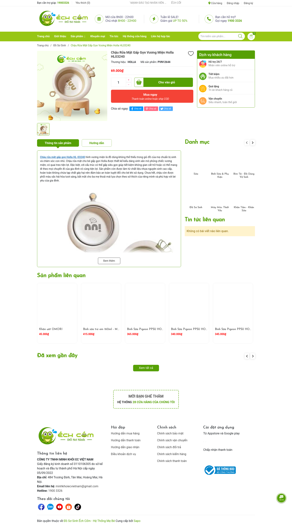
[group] (72, 85)
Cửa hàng (215, 3)
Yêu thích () (83, 2)
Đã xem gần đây (57, 355)
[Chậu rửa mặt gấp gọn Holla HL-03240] (62, 157)
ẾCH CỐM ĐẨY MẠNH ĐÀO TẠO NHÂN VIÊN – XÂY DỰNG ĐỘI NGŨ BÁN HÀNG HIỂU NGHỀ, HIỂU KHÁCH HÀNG (144, 2)
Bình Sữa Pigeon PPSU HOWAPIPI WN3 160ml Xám (249, 329)
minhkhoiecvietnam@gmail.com (77, 486)
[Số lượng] (118, 82)
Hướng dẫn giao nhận (125, 447)
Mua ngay (150, 97)
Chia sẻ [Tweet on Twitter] (165, 108)
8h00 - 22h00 (127, 21)
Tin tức (114, 36)
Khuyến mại (97, 36)
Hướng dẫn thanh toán (126, 440)
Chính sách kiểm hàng (171, 454)
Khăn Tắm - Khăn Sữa (244, 209)
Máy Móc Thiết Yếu (220, 209)
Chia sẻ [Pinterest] (150, 108)
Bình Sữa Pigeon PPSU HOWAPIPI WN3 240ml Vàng (161, 329)
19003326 (63, 2)
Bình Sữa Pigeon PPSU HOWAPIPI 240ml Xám (201, 329)
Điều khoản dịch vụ (123, 454)
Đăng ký (248, 3)
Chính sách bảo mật (170, 433)
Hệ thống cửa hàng (135, 36)
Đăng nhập (233, 3)
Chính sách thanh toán (172, 461)
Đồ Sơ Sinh (196, 207)
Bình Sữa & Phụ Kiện (220, 175)
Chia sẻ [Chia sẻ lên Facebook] (135, 108)
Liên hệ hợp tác (160, 36)
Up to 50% (180, 21)
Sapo (137, 521)
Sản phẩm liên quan (61, 275)
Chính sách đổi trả (169, 447)
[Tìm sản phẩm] (221, 36)
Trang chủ (43, 36)
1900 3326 (235, 21)
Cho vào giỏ (154, 82)
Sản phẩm (77, 36)
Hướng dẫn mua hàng (125, 433)
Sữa (196, 174)
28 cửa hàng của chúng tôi (154, 402)
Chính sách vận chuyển (172, 440)
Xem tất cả (146, 368)
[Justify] (240, 36)
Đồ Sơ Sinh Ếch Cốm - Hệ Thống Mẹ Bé (89, 521)
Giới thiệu (60, 36)
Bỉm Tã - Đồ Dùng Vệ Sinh (243, 175)
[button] (252, 142)
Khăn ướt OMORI (50, 329)
